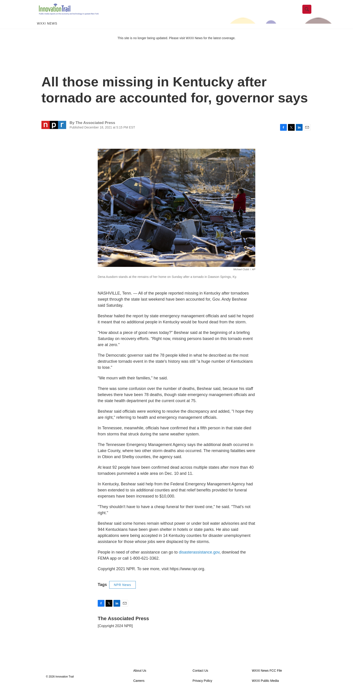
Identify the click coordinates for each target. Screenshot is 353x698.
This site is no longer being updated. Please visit (152, 43)
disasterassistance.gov (199, 557)
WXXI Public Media (265, 686)
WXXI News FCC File (267, 676)
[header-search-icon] (308, 11)
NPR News (122, 590)
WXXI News (47, 29)
